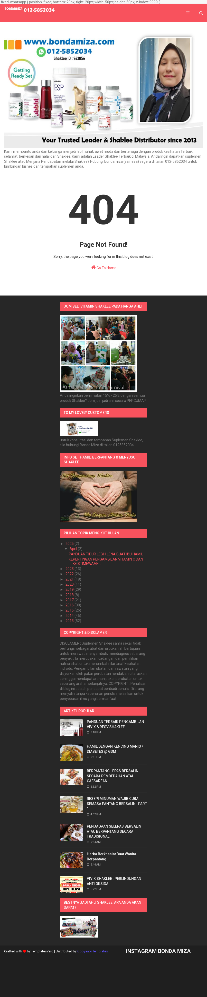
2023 (69, 569)
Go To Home (103, 267)
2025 (69, 544)
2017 (69, 600)
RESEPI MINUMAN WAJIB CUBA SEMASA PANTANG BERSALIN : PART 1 (117, 804)
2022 (69, 574)
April (74, 549)
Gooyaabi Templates (92, 951)
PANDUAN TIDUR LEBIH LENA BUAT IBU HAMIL (106, 554)
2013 (69, 621)
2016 (69, 605)
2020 (69, 584)
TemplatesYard (42, 951)
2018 (69, 595)
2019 (69, 589)
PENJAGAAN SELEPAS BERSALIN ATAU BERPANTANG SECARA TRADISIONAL (114, 831)
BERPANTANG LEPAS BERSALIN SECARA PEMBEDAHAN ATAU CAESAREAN (112, 776)
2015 (69, 610)
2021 (69, 579)
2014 (69, 616)
